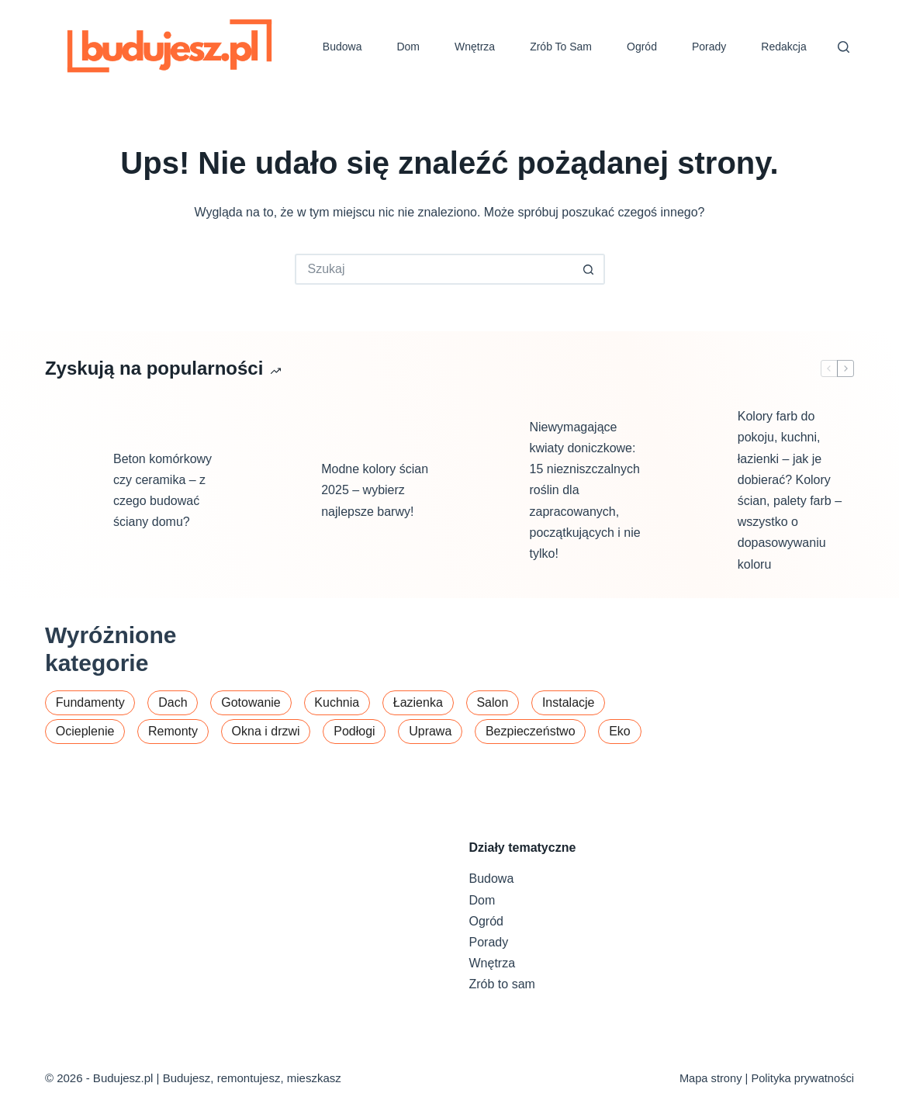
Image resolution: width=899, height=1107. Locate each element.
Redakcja (783, 46)
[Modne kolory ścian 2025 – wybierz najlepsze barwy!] (279, 490)
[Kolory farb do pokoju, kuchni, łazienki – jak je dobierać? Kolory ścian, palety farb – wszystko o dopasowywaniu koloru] (695, 490)
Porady (709, 46)
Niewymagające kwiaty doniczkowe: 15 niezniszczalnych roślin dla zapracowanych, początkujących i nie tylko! (585, 490)
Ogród (642, 46)
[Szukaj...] (434, 269)
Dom (408, 46)
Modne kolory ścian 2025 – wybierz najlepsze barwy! (374, 489)
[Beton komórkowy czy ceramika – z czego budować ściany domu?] (71, 490)
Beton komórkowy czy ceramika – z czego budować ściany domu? (162, 490)
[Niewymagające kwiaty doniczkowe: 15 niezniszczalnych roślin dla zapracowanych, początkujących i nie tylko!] (488, 490)
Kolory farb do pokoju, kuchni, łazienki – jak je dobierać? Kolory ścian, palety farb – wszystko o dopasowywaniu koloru (790, 490)
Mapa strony (710, 1078)
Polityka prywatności (802, 1078)
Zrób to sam (561, 46)
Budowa (342, 46)
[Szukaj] (843, 47)
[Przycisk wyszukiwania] (589, 269)
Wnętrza (475, 46)
